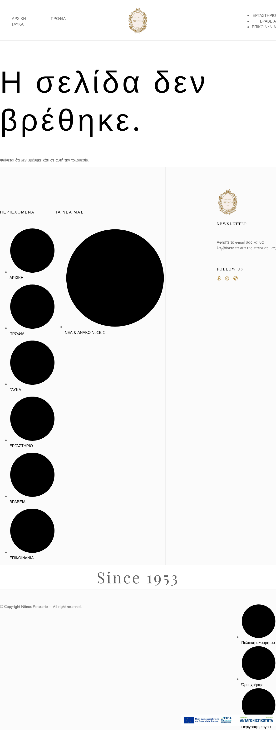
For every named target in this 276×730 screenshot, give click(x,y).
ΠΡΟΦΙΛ (58, 18)
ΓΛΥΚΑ (18, 24)
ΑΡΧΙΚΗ (19, 18)
